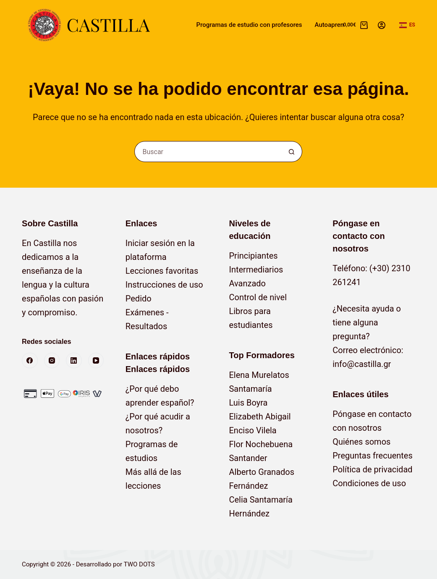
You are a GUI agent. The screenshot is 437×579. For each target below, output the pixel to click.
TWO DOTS (139, 564)
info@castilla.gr (361, 364)
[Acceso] (381, 25)
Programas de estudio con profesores (249, 25)
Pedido (139, 298)
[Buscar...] (207, 151)
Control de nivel (258, 297)
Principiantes (253, 256)
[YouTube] (96, 361)
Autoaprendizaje (338, 25)
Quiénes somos (361, 442)
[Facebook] (30, 361)
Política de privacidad (372, 469)
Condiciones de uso (369, 483)
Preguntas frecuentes (372, 456)
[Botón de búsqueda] (291, 151)
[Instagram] (52, 361)
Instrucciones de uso (164, 285)
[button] (407, 25)
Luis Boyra (248, 403)
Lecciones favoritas (162, 271)
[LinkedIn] (74, 361)
